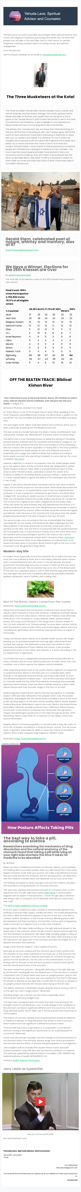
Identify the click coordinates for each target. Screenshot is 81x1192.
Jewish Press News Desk (19, 275)
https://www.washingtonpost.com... (22, 250)
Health (16, 1060)
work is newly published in (27, 905)
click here (18, 459)
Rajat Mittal (50, 892)
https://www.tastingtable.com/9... (30, 606)
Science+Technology (30, 1060)
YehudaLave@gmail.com (54, 54)
